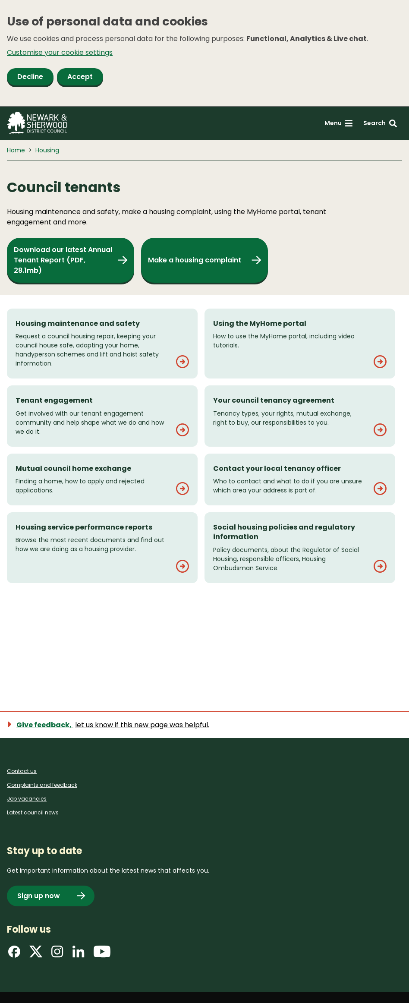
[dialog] (204, 53)
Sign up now (38, 896)
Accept (80, 77)
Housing (47, 150)
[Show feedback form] (113, 725)
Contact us (22, 771)
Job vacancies (27, 798)
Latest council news (33, 812)
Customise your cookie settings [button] (60, 52)
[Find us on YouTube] (102, 954)
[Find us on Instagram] (57, 954)
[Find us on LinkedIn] (78, 954)
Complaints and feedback (42, 785)
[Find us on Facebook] (14, 954)
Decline (30, 77)
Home (16, 150)
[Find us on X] (36, 954)
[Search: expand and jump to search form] (380, 123)
